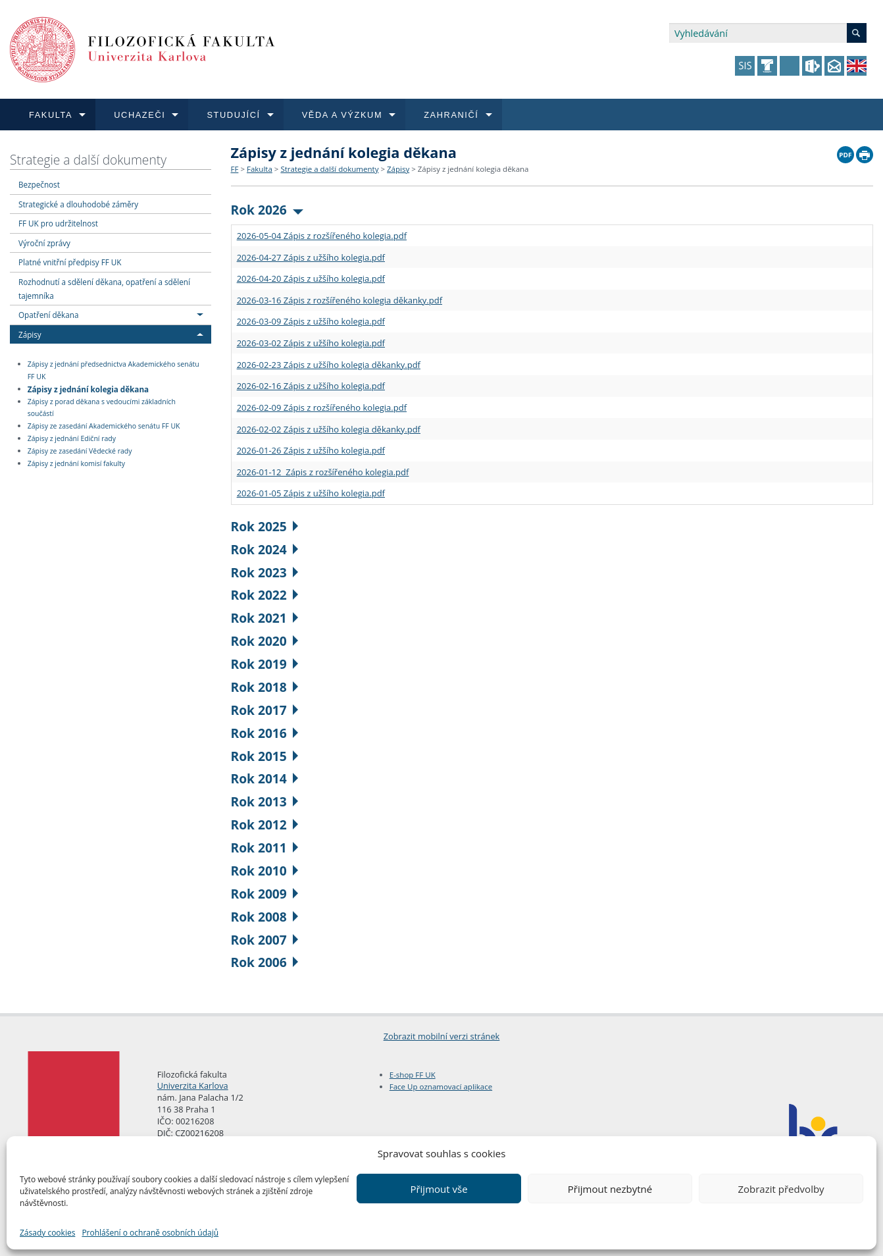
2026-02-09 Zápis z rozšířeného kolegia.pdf (322, 407)
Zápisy (29, 334)
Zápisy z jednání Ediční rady (72, 438)
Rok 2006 (265, 962)
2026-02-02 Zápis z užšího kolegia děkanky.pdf (328, 429)
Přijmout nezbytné (610, 1188)
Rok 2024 (265, 549)
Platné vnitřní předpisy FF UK (69, 262)
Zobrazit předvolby (781, 1188)
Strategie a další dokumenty (88, 160)
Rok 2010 (265, 870)
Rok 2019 (265, 664)
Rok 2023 (265, 572)
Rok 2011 (265, 847)
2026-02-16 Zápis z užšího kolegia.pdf (311, 386)
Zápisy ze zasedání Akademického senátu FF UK (104, 426)
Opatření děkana (48, 314)
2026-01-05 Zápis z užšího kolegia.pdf (311, 493)
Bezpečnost (39, 184)
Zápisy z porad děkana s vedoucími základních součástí (102, 408)
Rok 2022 (265, 595)
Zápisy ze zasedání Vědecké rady (80, 451)
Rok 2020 (265, 641)
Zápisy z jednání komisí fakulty (76, 463)
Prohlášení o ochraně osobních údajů (150, 1232)
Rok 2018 (265, 687)
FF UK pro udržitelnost (58, 223)
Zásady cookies (47, 1232)
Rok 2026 (267, 210)
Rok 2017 (265, 710)
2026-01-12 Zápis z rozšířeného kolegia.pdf (323, 472)
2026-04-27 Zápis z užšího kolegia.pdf (311, 257)
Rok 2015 (265, 756)
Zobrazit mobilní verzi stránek (442, 1036)
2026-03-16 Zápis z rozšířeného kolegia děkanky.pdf (339, 300)
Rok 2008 (265, 917)
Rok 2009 (265, 894)
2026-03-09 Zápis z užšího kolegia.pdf (311, 321)
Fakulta (259, 169)
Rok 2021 (265, 618)
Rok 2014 (265, 778)
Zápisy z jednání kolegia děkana (88, 388)
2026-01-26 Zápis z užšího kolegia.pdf (311, 450)
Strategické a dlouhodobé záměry (78, 204)
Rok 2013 (265, 801)
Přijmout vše (438, 1188)
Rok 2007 (265, 940)
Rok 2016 (265, 733)
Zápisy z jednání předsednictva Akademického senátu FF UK (113, 370)
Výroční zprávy (44, 243)
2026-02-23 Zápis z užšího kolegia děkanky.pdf (328, 365)
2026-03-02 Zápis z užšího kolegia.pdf (311, 343)
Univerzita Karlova (192, 1085)
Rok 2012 (265, 824)
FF (235, 169)
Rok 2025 (265, 526)
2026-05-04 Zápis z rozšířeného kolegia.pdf (322, 236)
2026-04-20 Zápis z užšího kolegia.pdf (311, 278)
